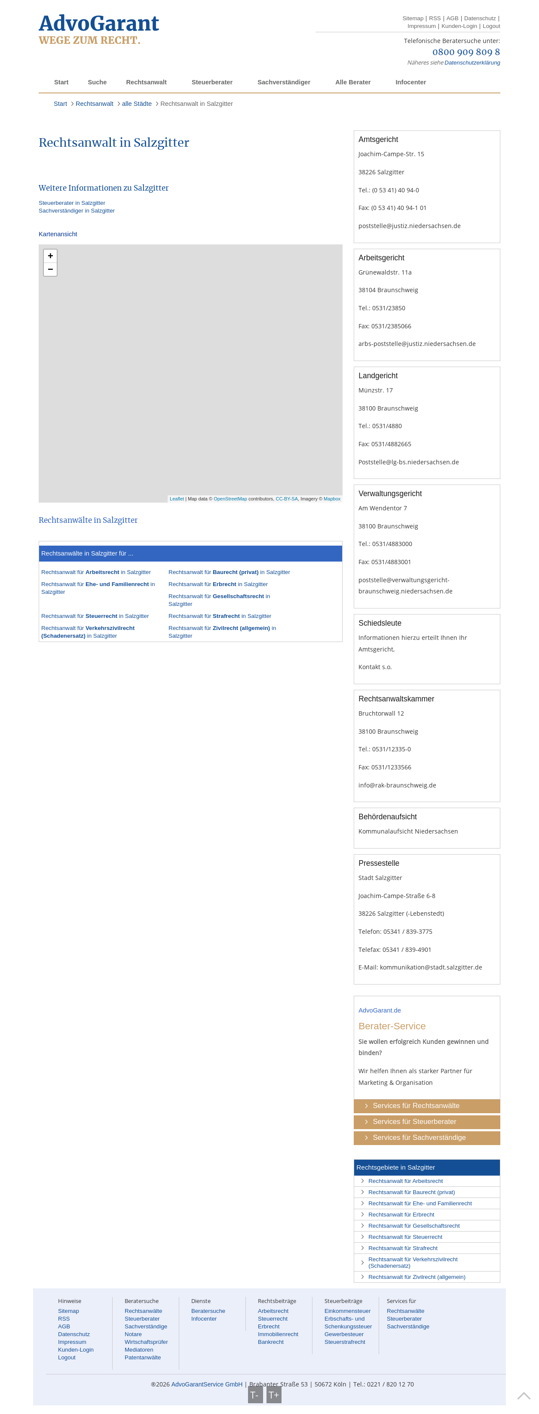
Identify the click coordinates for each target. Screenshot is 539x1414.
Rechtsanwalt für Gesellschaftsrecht (414, 1226)
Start (61, 82)
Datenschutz (480, 18)
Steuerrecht (273, 1318)
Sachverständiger (283, 82)
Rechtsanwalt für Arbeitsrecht (405, 1181)
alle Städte (137, 103)
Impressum (421, 26)
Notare (133, 1334)
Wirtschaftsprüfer (146, 1342)
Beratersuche (208, 1311)
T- (255, 1394)
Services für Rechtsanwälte (416, 1106)
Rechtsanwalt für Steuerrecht (405, 1237)
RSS (435, 18)
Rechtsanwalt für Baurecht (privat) (411, 1192)
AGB (453, 18)
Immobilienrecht (278, 1334)
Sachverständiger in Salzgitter (77, 210)
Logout (491, 26)
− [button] (50, 269)
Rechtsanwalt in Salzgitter (196, 103)
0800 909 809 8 (466, 52)
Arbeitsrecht (273, 1311)
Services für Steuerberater (414, 1122)
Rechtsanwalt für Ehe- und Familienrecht (420, 1203)
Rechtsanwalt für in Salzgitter (96, 572)
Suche (97, 82)
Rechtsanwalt (146, 82)
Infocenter (410, 82)
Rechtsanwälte (143, 1311)
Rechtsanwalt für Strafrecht (403, 1248)
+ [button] (50, 255)
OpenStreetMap (230, 498)
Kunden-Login (459, 26)
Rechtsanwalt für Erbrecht (401, 1214)
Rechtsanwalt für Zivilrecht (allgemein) (417, 1277)
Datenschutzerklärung (472, 62)
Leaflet (177, 498)
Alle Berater (353, 82)
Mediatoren (139, 1349)
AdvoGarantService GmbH (207, 1384)
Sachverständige (146, 1326)
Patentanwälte (143, 1357)
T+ (274, 1394)
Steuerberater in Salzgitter (72, 203)
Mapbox (332, 498)
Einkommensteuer (348, 1311)
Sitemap (412, 18)
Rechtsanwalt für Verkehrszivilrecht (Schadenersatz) (412, 1262)
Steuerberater (212, 82)
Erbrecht (268, 1326)
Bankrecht (271, 1342)
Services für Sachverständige (419, 1137)
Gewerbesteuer (344, 1334)
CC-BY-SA (287, 498)
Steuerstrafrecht (345, 1342)
